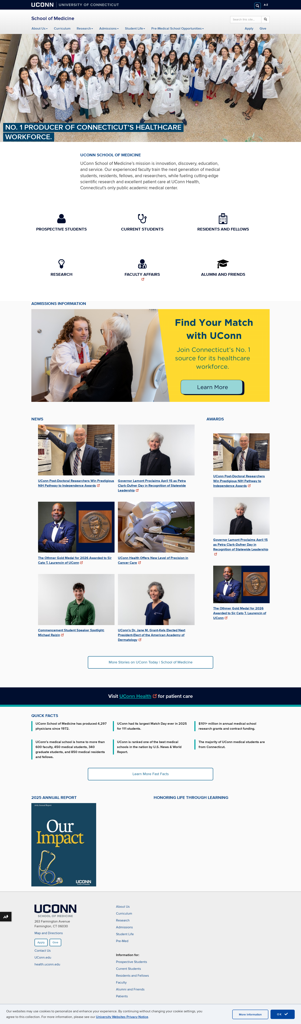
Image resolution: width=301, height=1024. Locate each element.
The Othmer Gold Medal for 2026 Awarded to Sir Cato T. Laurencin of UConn (75, 560)
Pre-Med (122, 941)
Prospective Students (131, 962)
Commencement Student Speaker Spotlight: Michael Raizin (71, 632)
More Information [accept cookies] (250, 1014)
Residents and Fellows (132, 976)
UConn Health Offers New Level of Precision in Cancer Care (153, 560)
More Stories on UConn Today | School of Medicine (151, 662)
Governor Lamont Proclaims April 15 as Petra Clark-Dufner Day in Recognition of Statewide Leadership (152, 485)
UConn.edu (42, 958)
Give (263, 28)
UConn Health (138, 696)
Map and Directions (48, 933)
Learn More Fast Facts (151, 774)
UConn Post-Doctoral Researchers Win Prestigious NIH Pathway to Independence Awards (76, 483)
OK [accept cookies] (282, 1014)
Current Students (128, 969)
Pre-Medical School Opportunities (177, 28)
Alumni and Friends (130, 989)
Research (85, 28)
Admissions (109, 28)
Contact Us (42, 951)
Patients (122, 996)
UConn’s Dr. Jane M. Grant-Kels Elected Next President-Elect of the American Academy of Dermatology (151, 635)
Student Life (135, 28)
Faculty (121, 982)
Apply (249, 28)
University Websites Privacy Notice (122, 1017)
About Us (40, 28)
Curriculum (62, 28)
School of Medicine (52, 18)
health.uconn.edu (47, 965)
